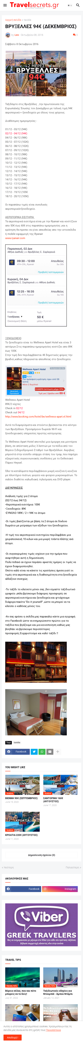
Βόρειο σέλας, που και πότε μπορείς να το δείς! (20, 992)
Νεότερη (9, 867)
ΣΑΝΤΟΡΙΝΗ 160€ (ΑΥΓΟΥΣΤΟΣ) (53, 800)
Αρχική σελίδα (13, 20)
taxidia (27, 20)
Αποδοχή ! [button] (12, 1037)
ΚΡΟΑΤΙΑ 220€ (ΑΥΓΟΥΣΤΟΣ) (21, 835)
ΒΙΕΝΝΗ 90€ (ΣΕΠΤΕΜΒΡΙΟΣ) (21, 798)
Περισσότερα (53, 1030)
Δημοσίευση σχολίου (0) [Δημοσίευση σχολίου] (41, 855)
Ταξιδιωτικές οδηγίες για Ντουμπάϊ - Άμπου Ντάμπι (58, 992)
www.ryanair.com (15, 238)
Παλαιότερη (72, 867)
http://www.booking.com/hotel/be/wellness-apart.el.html (38, 416)
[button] (5, 5)
